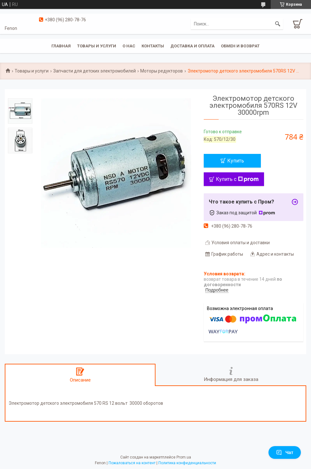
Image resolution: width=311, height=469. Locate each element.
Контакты (153, 46)
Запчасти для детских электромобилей (94, 70)
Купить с (237, 179)
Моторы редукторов (161, 70)
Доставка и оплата (192, 46)
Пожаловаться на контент (132, 463)
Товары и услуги (96, 46)
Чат (284, 452)
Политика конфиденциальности (187, 463)
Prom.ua (183, 457)
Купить (235, 161)
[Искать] (278, 24)
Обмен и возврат (240, 46)
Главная (61, 46)
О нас (128, 46)
